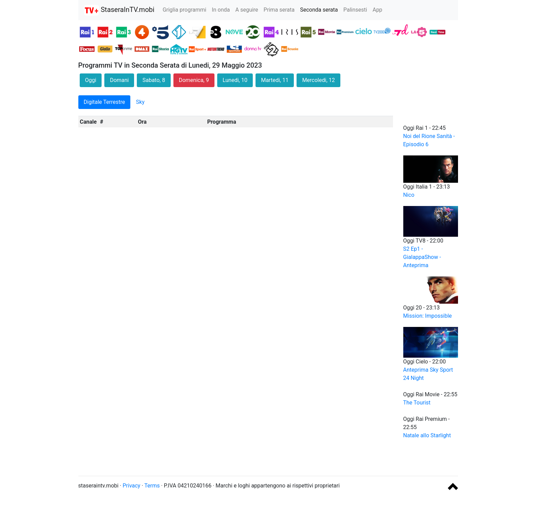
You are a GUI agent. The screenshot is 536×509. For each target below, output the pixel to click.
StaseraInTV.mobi (119, 10)
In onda (221, 9)
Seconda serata (319, 9)
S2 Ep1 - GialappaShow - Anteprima (422, 257)
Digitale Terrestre (104, 102)
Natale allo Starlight (427, 435)
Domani (119, 80)
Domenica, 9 (194, 80)
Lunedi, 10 (235, 80)
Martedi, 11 (274, 80)
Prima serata (279, 9)
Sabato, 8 (153, 80)
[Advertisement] (268, 455)
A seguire (246, 9)
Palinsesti (355, 9)
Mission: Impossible (427, 316)
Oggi (90, 80)
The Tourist (417, 402)
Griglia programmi (184, 9)
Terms (152, 485)
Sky (140, 102)
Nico (409, 195)
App (377, 9)
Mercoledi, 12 (318, 80)
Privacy (132, 485)
